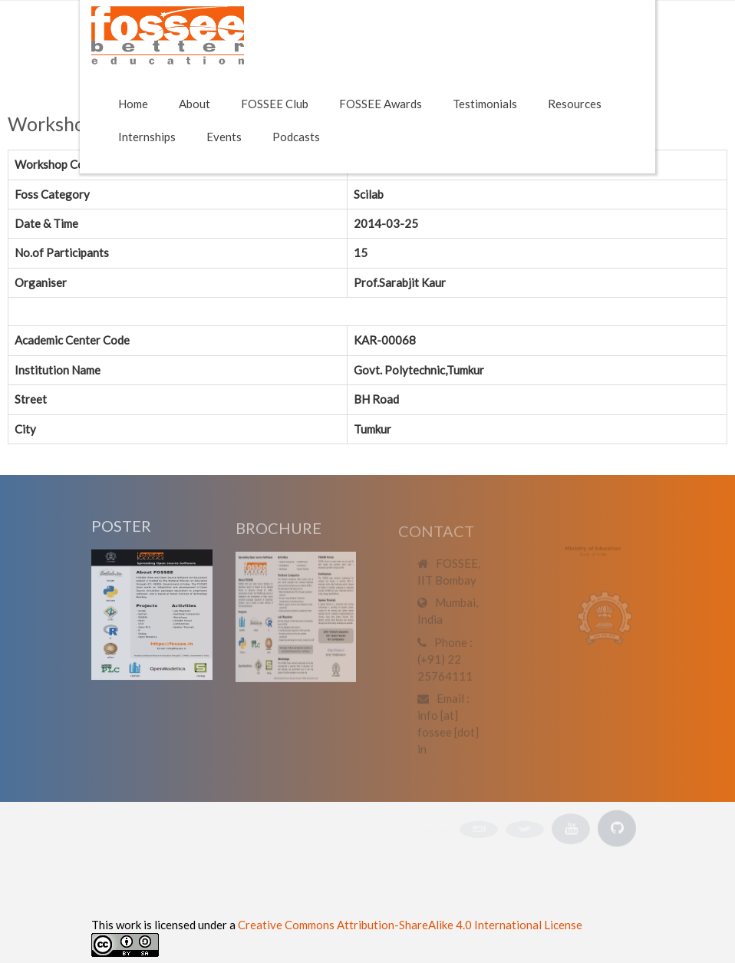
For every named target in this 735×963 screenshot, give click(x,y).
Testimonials (485, 103)
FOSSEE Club (274, 103)
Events (224, 136)
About (194, 103)
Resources (575, 103)
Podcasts (296, 136)
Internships (147, 136)
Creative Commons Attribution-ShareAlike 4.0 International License (410, 925)
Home (133, 103)
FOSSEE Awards (380, 103)
